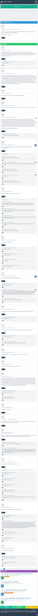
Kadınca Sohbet (7, 1)
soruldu (20, 29)
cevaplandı (10, 50)
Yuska (15, 591)
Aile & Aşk (6, 29)
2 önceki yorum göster (5, 154)
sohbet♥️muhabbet (7, 576)
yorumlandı (14, 61)
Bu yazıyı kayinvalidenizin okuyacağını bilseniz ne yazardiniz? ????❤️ (18, 573)
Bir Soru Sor (17, 6)
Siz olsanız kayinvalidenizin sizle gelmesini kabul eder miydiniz (17, 598)
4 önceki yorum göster (5, 199)
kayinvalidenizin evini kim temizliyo (11, 581)
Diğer (9, 575)
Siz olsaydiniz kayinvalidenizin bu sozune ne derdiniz (15, 590)
